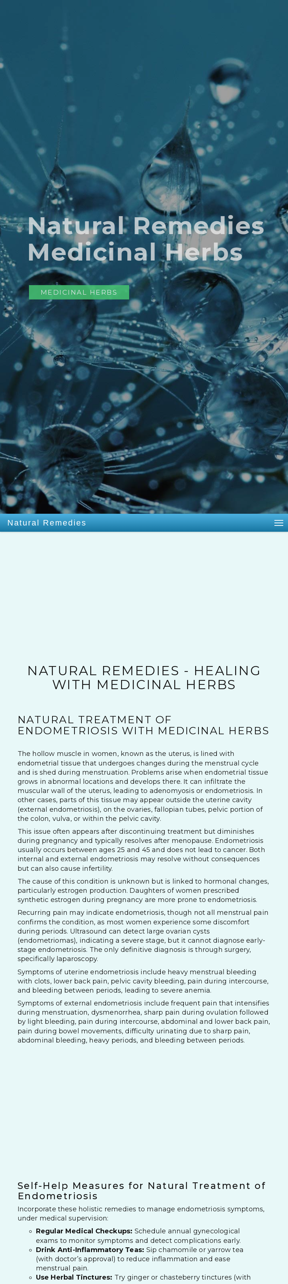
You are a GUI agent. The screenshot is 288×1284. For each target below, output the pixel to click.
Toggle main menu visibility (279, 522)
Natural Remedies (47, 522)
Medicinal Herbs (79, 292)
